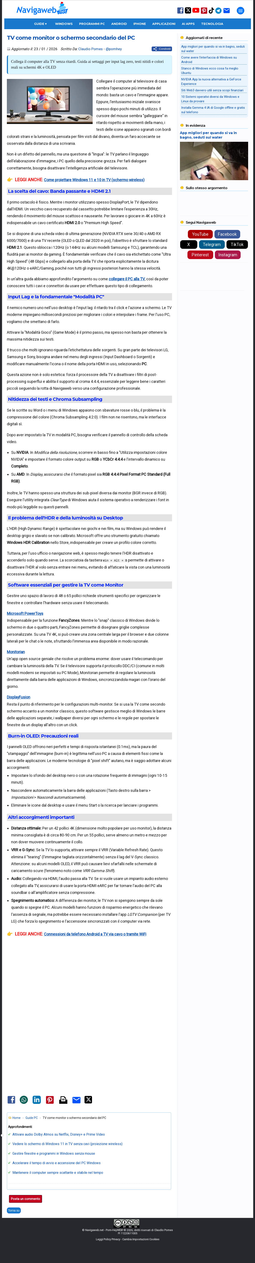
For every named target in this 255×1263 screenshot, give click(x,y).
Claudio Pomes (90, 49)
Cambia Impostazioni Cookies (140, 1239)
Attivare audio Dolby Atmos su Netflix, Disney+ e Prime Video (58, 1134)
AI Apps (188, 24)
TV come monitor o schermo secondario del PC (71, 37)
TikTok (237, 244)
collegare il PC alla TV (127, 279)
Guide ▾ (40, 24)
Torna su (14, 1210)
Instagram (227, 254)
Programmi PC (92, 24)
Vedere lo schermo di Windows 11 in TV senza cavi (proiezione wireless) (67, 1144)
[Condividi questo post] (162, 49)
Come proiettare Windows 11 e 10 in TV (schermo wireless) (94, 180)
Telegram (212, 244)
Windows (64, 24)
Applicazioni (163, 24)
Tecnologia (212, 24)
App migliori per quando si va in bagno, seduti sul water (208, 135)
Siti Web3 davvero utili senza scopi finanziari (212, 90)
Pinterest (200, 254)
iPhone (139, 24)
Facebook (227, 234)
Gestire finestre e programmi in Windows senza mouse (53, 1153)
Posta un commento (25, 1199)
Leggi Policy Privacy (108, 1239)
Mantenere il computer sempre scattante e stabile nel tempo (57, 1173)
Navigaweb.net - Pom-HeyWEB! (104, 1230)
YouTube (200, 234)
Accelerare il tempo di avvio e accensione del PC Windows (56, 1163)
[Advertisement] (89, 992)
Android (119, 24)
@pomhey (114, 49)
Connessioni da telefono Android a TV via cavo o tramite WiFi (95, 934)
